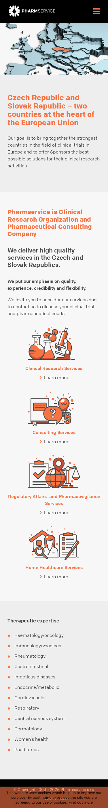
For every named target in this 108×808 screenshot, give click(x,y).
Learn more (56, 377)
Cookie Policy (56, 797)
